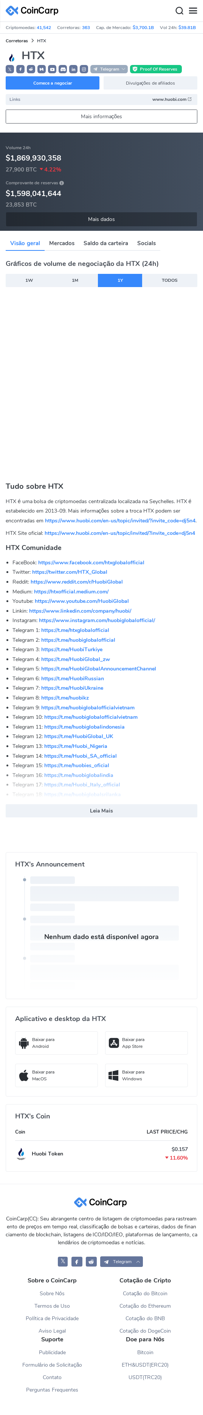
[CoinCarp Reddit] (91, 1261)
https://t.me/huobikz (65, 697)
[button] (20, 69)
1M (75, 280)
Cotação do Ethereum (145, 1306)
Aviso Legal (52, 1331)
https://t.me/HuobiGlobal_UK (78, 736)
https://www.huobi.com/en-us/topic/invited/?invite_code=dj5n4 (120, 520)
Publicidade (52, 1352)
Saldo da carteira (106, 243)
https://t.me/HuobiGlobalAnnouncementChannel (98, 668)
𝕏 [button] (10, 69)
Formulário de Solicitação (52, 1365)
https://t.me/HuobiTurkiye (71, 649)
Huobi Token (47, 1153)
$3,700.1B (143, 28)
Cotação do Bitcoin (145, 1293)
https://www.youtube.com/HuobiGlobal (82, 601)
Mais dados (101, 219)
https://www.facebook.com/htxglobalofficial (91, 562)
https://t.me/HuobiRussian (72, 678)
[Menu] (192, 11)
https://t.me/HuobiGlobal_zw (75, 659)
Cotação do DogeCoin (145, 1331)
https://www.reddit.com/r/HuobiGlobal (77, 581)
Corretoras (17, 41)
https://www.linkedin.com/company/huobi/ (80, 611)
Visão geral (25, 243)
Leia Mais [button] (101, 810)
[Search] (179, 11)
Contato (52, 1377)
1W (29, 280)
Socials (146, 243)
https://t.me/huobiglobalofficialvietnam (88, 707)
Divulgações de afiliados (150, 83)
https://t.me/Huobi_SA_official (80, 756)
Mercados (61, 243)
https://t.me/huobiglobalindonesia (84, 727)
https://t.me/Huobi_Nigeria (75, 746)
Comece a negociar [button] (52, 83)
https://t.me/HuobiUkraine (72, 688)
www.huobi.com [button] (172, 99)
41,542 (44, 28)
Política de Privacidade (52, 1318)
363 (86, 28)
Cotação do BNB (145, 1318)
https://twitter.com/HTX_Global (69, 572)
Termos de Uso (52, 1306)
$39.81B (187, 28)
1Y (120, 280)
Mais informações (101, 116)
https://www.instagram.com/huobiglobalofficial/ (97, 620)
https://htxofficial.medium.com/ (71, 591)
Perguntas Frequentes (52, 1389)
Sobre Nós (52, 1293)
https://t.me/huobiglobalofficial (78, 640)
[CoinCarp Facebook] (76, 1261)
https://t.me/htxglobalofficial (75, 630)
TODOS (170, 280)
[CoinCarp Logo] (34, 11)
